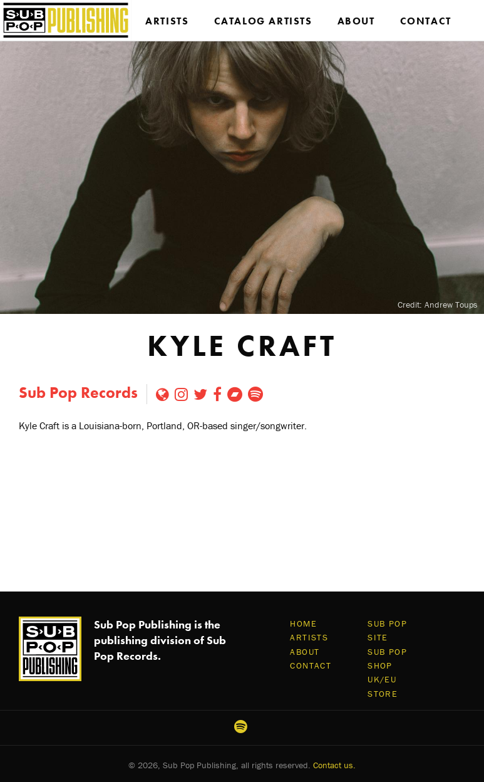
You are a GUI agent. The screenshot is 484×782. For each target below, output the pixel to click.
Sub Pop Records (78, 392)
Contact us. (334, 765)
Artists (166, 21)
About (356, 21)
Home (303, 623)
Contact (425, 21)
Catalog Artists (263, 21)
